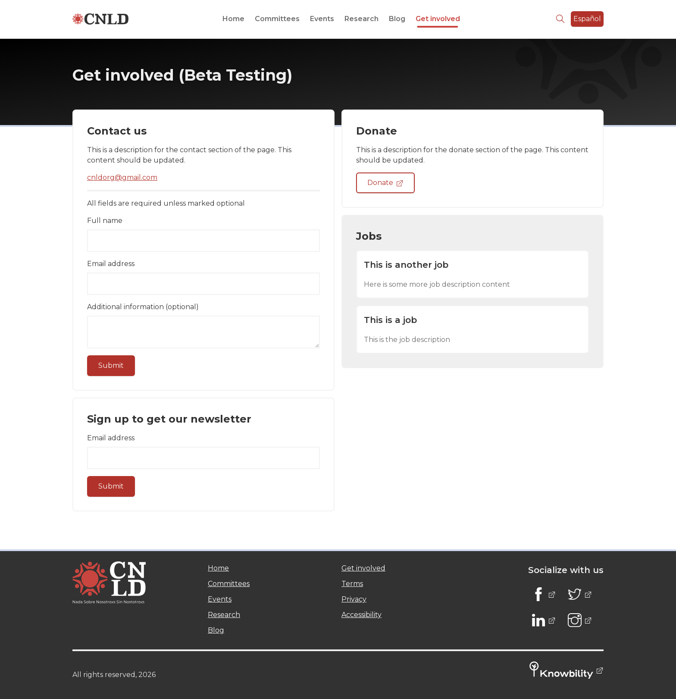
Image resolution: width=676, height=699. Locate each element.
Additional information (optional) (143, 307)
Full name (104, 220)
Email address (111, 264)
